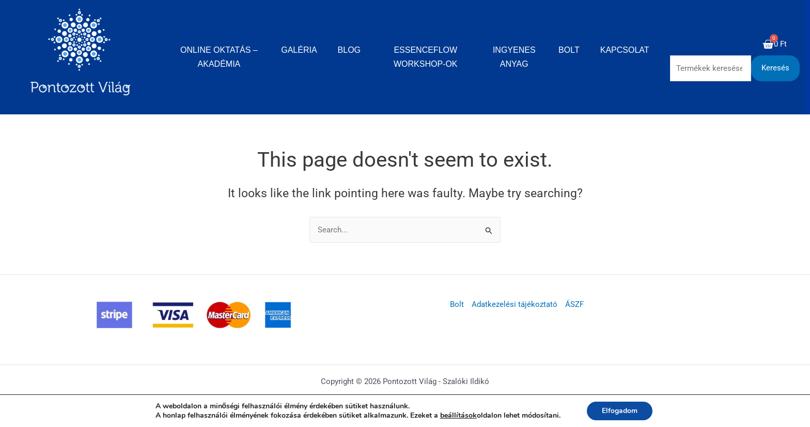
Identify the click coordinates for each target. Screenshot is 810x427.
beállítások (458, 415)
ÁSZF (574, 304)
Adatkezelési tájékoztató (514, 304)
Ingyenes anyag (514, 57)
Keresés (775, 67)
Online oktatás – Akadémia (219, 57)
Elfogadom (619, 411)
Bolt (569, 50)
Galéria (299, 50)
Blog (349, 50)
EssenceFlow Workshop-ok (426, 57)
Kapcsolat (624, 50)
